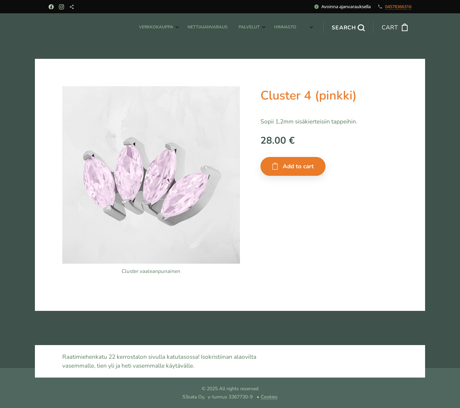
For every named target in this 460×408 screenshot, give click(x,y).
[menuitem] (227, 27)
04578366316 (398, 6)
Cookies (269, 397)
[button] (348, 27)
